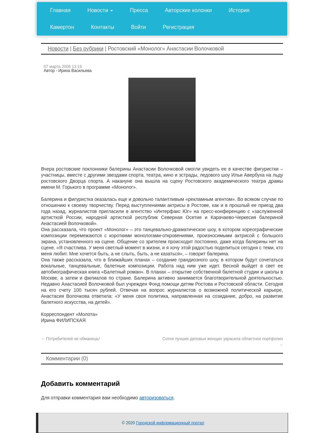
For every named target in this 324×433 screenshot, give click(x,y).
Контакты (102, 27)
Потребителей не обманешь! (70, 338)
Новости (100, 10)
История (239, 10)
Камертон (62, 27)
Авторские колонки (188, 10)
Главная (60, 10)
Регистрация (178, 27)
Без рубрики (88, 48)
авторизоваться (156, 397)
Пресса (139, 10)
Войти (138, 27)
